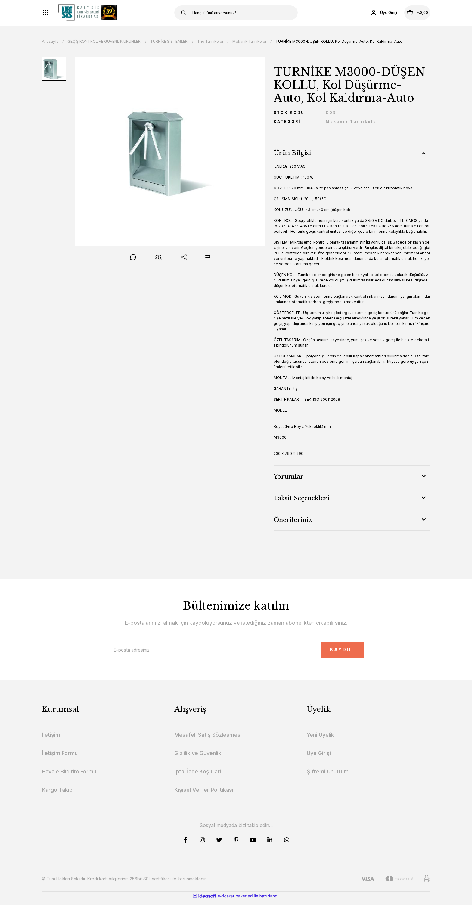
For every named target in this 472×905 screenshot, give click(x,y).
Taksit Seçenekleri (301, 498)
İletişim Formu (60, 757)
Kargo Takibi (58, 794)
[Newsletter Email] (236, 652)
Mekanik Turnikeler (352, 121)
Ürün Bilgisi (292, 153)
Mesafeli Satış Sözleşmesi (208, 739)
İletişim (51, 739)
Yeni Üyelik (320, 739)
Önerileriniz (293, 520)
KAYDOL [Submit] (331, 652)
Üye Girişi (319, 757)
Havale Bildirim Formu (69, 776)
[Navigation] (45, 12)
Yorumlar (288, 476)
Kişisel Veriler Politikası (203, 794)
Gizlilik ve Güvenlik (197, 757)
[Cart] (410, 12)
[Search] (236, 12)
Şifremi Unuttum (328, 776)
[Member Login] (369, 12)
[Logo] (87, 12)
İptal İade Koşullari (197, 776)
